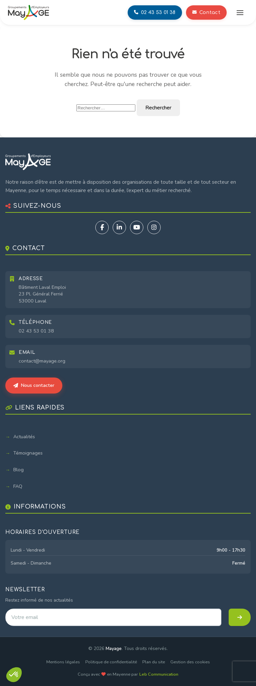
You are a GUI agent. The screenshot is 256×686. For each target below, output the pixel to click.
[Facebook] (102, 227)
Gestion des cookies (190, 662)
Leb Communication (158, 674)
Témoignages (28, 453)
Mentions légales (63, 662)
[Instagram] (154, 227)
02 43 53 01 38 (36, 330)
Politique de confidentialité (111, 662)
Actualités (24, 436)
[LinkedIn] (119, 227)
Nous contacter (33, 385)
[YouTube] (136, 227)
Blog (18, 469)
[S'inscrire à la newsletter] (240, 617)
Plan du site (153, 662)
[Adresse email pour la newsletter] (113, 617)
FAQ (17, 486)
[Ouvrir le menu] (240, 13)
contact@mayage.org (42, 361)
